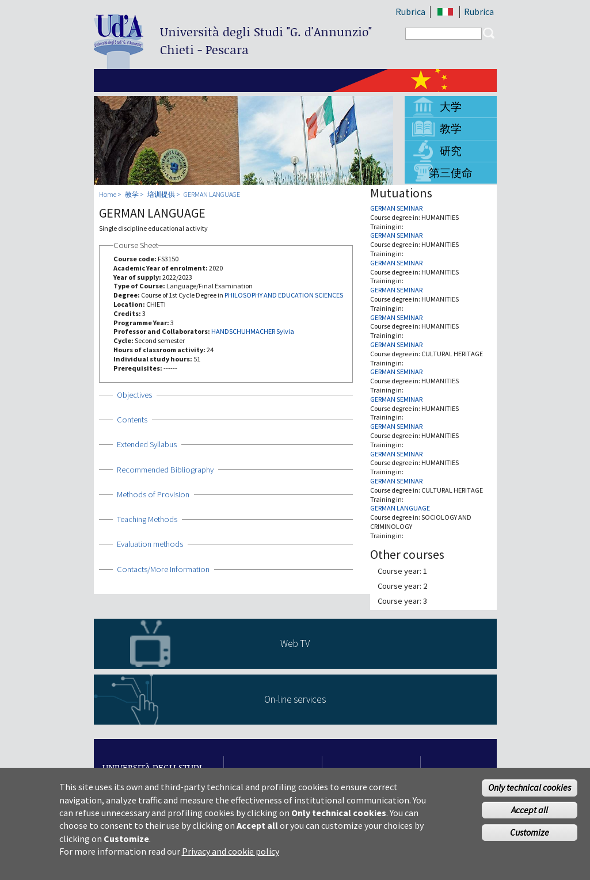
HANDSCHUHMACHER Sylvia (252, 331)
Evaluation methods (150, 544)
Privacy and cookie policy (230, 857)
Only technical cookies (529, 793)
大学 (451, 106)
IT (446, 12)
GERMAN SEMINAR (396, 208)
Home (107, 194)
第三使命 (451, 173)
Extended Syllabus (147, 444)
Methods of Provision (153, 494)
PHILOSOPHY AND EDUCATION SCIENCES (283, 295)
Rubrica (410, 11)
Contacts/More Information (163, 569)
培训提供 (161, 194)
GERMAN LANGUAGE (212, 194)
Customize (529, 838)
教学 (451, 128)
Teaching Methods (147, 519)
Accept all (529, 815)
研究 (451, 151)
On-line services (295, 699)
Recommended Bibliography (165, 469)
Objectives (134, 395)
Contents (132, 419)
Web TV (295, 643)
